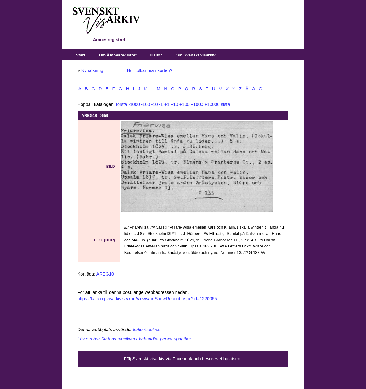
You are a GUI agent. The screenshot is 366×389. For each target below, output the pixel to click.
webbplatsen (227, 358)
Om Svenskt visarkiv (195, 55)
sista (225, 104)
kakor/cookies (147, 329)
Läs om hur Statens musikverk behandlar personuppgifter (134, 339)
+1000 (197, 104)
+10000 (212, 104)
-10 (154, 104)
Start (80, 55)
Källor (156, 55)
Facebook (182, 358)
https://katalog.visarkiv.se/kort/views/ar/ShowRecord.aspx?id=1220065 (147, 298)
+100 (184, 104)
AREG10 (105, 274)
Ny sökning (92, 70)
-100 (145, 104)
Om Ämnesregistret (118, 55)
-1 (161, 104)
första (121, 104)
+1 (166, 104)
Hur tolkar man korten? (149, 70)
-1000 (134, 104)
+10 (174, 104)
